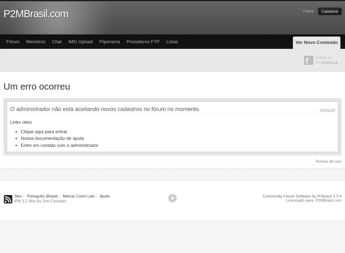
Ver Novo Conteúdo (316, 42)
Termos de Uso (328, 161)
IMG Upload (80, 41)
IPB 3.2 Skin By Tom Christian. (40, 201)
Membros (35, 41)
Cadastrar (329, 11)
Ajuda (104, 196)
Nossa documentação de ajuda (52, 138)
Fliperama (110, 41)
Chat (57, 41)
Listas (172, 41)
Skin (18, 196)
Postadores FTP (142, 41)
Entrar (308, 11)
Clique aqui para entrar (44, 131)
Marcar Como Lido (79, 196)
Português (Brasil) (42, 196)
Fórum (13, 41)
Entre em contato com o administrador (59, 145)
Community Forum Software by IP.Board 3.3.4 (302, 196)
